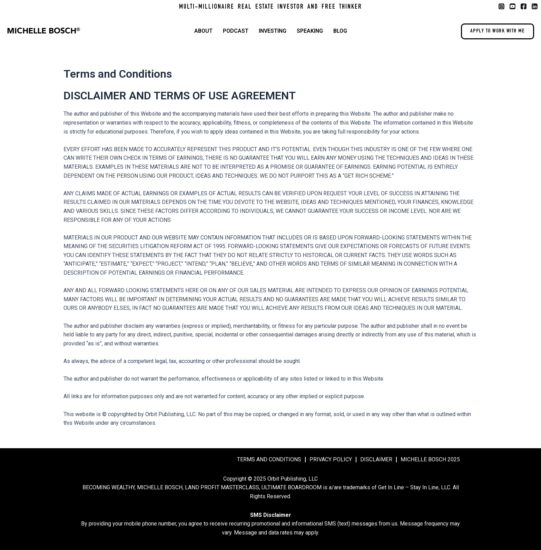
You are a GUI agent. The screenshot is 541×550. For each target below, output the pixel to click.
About (203, 31)
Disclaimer (376, 459)
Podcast (235, 31)
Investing (272, 31)
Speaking (310, 31)
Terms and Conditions (269, 459)
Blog (340, 31)
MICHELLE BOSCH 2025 (430, 459)
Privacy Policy (330, 459)
